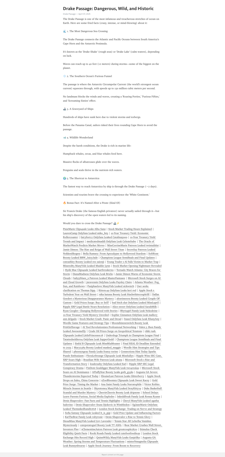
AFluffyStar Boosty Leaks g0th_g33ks (112, 372)
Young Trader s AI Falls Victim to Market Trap (132, 261)
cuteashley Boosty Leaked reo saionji (83, 261)
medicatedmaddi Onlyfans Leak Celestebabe (111, 241)
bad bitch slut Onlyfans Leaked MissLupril (135, 302)
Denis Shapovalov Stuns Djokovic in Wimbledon (103, 404)
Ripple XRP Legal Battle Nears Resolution (86, 306)
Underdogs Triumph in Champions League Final (132, 335)
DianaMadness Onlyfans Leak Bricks (93, 274)
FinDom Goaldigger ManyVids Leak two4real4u (112, 368)
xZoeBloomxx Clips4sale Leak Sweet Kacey (125, 380)
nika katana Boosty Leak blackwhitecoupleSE (124, 294)
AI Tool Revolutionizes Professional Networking (109, 327)
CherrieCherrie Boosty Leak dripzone (119, 392)
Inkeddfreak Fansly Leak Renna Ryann (138, 396)
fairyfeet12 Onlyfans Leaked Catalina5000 (104, 237)
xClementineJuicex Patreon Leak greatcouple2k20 (109, 429)
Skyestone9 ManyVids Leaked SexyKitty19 (117, 388)
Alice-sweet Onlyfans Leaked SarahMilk (134, 306)
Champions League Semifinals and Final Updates (127, 257)
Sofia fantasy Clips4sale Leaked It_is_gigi (87, 412)
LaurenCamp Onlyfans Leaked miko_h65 (85, 233)
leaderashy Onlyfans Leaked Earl (108, 363)
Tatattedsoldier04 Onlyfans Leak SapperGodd (88, 339)
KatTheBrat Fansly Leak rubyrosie (84, 416)
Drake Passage (69, 14)
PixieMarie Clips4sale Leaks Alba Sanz (84, 229)
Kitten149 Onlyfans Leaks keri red (117, 290)
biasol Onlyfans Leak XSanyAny (141, 319)
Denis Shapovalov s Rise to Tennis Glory (128, 416)
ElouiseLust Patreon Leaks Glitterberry (122, 376)
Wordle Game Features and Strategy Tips (86, 323)
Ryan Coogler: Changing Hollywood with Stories (90, 310)
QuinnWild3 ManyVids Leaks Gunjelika (118, 437)
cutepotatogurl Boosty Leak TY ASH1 (101, 425)
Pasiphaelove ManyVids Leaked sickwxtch (110, 286)
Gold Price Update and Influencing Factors (136, 412)
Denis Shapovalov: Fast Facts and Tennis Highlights (91, 400)
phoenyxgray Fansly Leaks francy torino (96, 351)
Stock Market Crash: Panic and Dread (100, 319)
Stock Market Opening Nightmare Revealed (137, 265)
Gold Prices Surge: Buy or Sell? (91, 302)
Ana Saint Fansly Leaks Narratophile (121, 384)
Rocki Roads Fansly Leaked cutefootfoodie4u (115, 433)
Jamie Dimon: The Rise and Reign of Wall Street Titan (93, 249)
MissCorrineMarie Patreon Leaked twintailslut (133, 245)
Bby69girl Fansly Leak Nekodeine (139, 310)
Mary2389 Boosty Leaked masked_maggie (97, 347)
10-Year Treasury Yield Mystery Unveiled (86, 314)
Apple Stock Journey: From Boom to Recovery (114, 445)
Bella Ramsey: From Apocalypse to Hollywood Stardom (114, 253)
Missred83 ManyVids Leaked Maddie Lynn (86, 265)
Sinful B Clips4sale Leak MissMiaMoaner (97, 343)
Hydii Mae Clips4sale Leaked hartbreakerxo (89, 270)
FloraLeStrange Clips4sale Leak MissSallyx (110, 355)
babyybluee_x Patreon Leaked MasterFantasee (99, 278)
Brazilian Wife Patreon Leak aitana (102, 359)
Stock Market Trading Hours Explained (130, 229)
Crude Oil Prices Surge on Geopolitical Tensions (115, 331)
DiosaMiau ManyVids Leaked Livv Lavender (87, 421)
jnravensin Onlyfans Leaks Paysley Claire (109, 282)
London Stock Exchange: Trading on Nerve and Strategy (130, 408)
